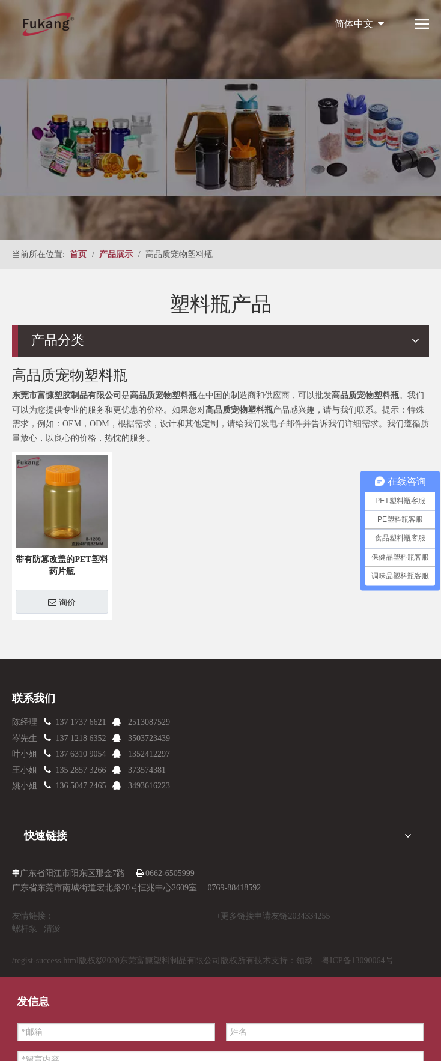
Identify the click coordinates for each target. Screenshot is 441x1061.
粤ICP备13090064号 (357, 960)
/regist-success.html (45, 960)
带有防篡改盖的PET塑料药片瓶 (62, 565)
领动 (304, 960)
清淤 (52, 928)
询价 (62, 602)
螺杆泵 (24, 928)
